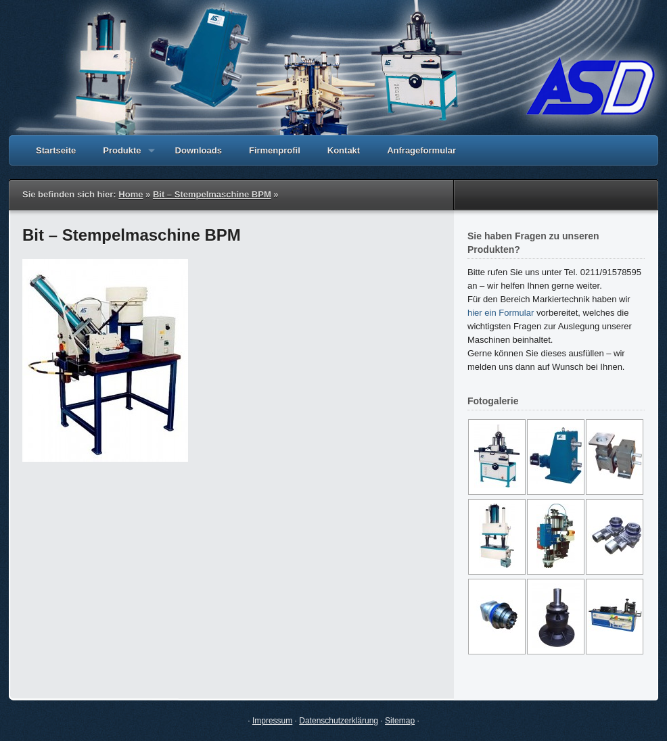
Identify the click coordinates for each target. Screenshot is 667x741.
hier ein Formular (500, 313)
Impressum (272, 720)
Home (130, 194)
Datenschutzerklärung (338, 720)
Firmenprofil (274, 150)
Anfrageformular (421, 150)
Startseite (56, 150)
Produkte (121, 155)
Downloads (198, 150)
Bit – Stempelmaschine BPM (212, 194)
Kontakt (343, 150)
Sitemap (400, 720)
